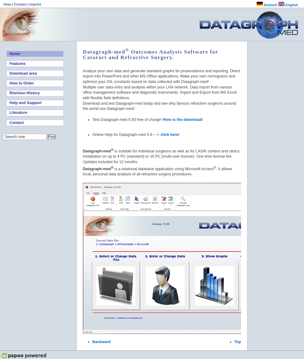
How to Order (21, 83)
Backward (101, 342)
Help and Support (25, 103)
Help (7, 4)
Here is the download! (183, 120)
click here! (169, 135)
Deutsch (267, 5)
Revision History (24, 93)
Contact (20, 4)
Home (14, 54)
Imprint (35, 4)
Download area (23, 73)
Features (17, 64)
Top (237, 342)
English (288, 5)
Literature (18, 112)
